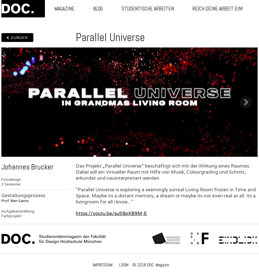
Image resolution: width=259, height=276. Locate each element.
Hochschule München (166, 238)
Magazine (64, 8)
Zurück (19, 37)
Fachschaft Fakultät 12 (199, 238)
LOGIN (123, 265)
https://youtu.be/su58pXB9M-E (111, 213)
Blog (98, 8)
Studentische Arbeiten (148, 8)
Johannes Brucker (27, 167)
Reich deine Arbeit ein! (218, 8)
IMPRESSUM (102, 265)
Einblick (238, 238)
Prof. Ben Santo (15, 200)
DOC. (23, 8)
